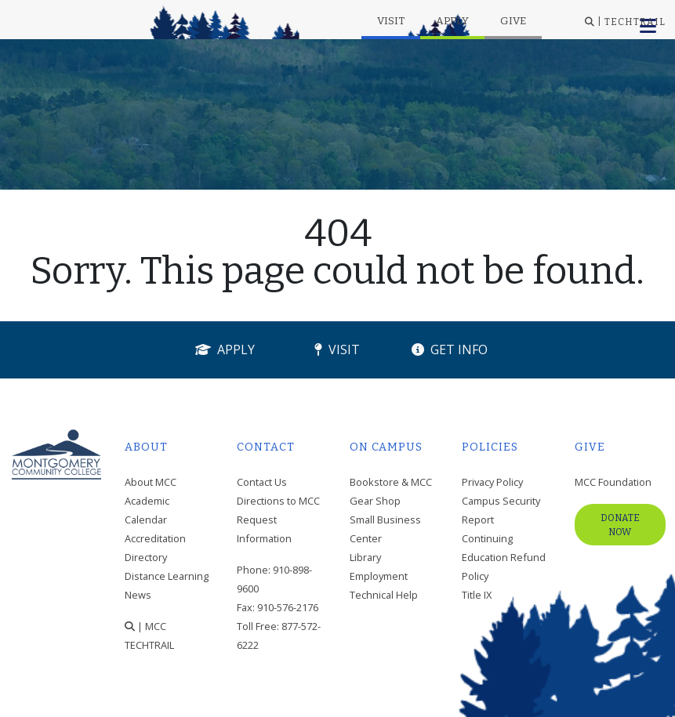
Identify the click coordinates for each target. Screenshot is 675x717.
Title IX (477, 595)
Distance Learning (167, 576)
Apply (452, 20)
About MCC (150, 482)
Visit (391, 20)
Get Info (450, 349)
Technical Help (384, 595)
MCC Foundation (613, 482)
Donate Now (620, 525)
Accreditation (155, 538)
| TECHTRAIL (625, 21)
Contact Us (262, 482)
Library (365, 557)
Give (513, 20)
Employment (379, 576)
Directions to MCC (278, 501)
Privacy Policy (492, 482)
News (138, 595)
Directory (146, 557)
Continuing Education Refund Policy (504, 557)
